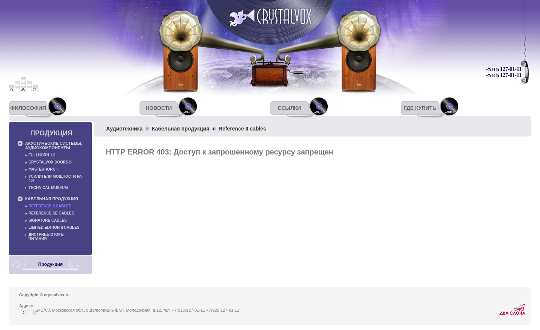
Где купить (420, 108)
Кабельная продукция (180, 129)
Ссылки (289, 108)
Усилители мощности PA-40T (55, 178)
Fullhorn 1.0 (42, 155)
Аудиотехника (124, 129)
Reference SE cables (51, 213)
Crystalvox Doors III (50, 162)
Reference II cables (242, 129)
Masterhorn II (43, 169)
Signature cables (47, 220)
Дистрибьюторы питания (46, 236)
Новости (159, 108)
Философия (28, 108)
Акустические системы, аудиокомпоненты (53, 145)
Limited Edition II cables (54, 227)
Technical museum (48, 188)
